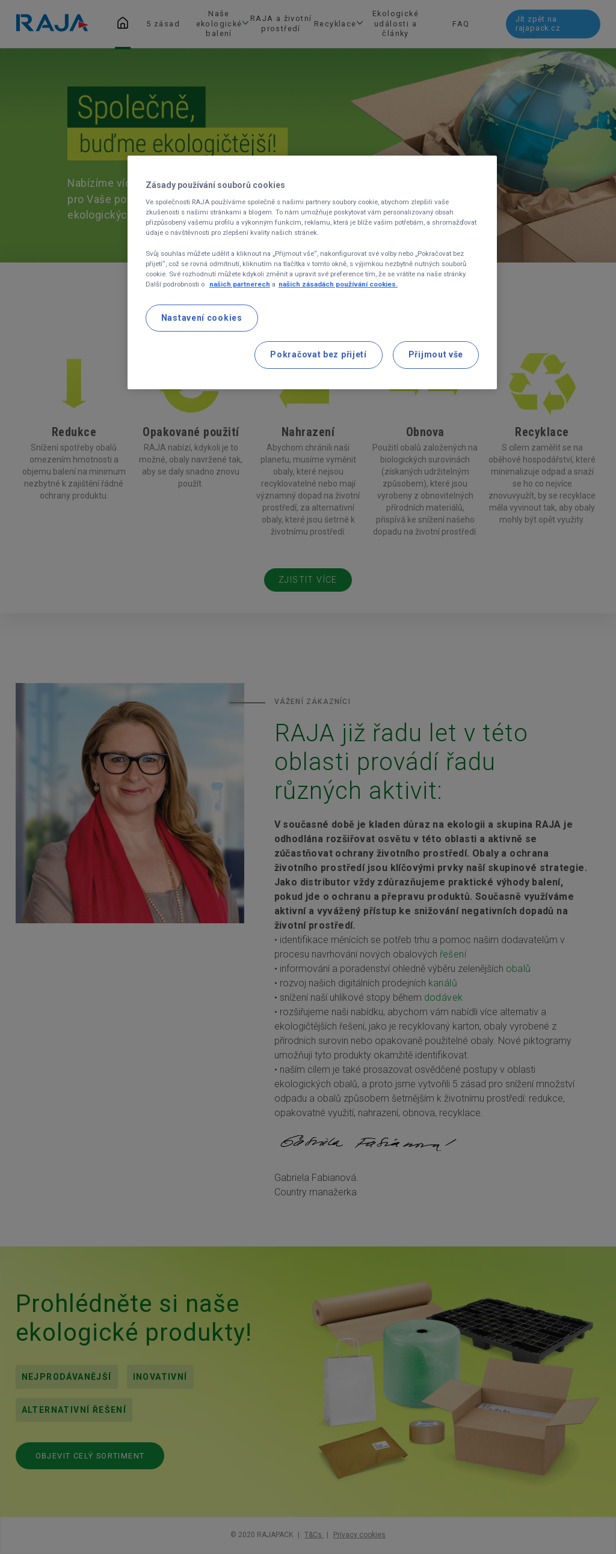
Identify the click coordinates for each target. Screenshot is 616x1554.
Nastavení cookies (201, 318)
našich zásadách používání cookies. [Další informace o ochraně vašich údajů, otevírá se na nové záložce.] (338, 284)
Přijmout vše (435, 354)
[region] (312, 272)
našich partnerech (239, 284)
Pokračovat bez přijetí (318, 354)
